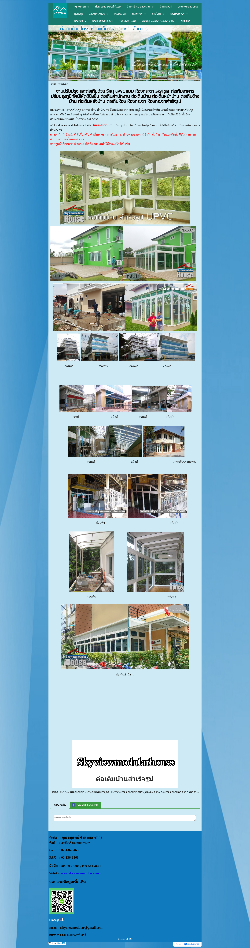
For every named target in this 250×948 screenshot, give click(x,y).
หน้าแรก (53, 84)
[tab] (60, 805)
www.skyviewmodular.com (80, 873)
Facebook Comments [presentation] (85, 805)
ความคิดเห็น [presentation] (60, 805)
